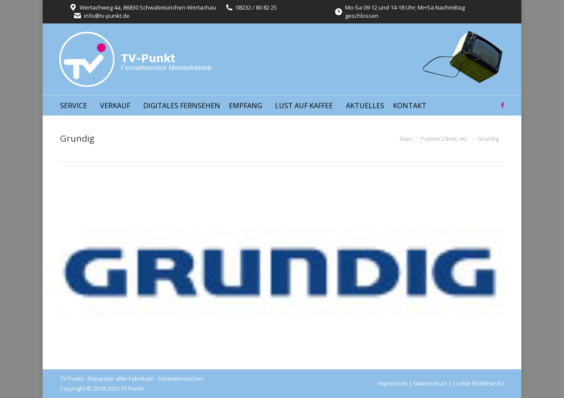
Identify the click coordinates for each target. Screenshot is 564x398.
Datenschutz (430, 383)
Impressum (393, 383)
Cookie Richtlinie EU (478, 383)
